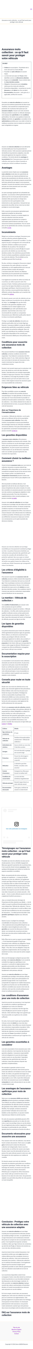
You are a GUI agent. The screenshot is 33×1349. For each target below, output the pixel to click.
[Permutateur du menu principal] (31, 9)
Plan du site (16, 1327)
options (12, 294)
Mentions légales (16, 1329)
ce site (9, 228)
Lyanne (4, 724)
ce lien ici (14, 431)
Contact (16, 1333)
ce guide (14, 498)
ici (20, 259)
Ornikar (10, 724)
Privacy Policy (17, 1331)
